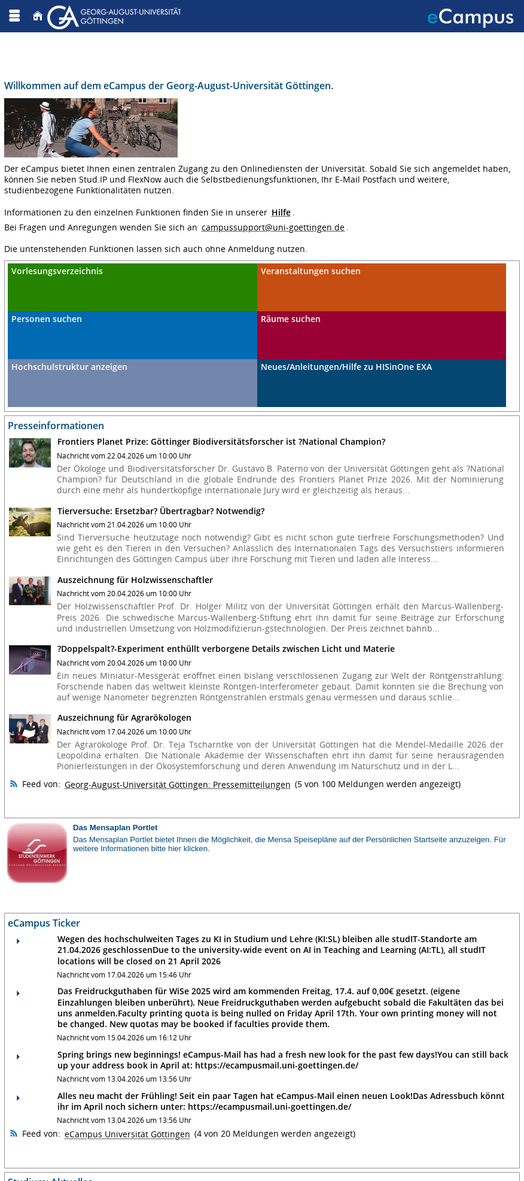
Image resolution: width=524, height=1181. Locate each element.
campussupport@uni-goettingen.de (273, 227)
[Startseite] (38, 16)
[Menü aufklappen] (14, 16)
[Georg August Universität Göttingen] (115, 16)
